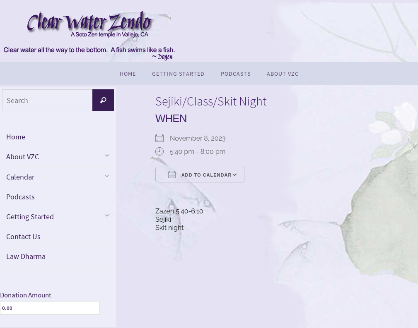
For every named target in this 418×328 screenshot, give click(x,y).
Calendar (20, 177)
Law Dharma (26, 257)
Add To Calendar (200, 174)
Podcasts (20, 197)
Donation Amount (25, 296)
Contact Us (23, 237)
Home (15, 136)
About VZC (22, 157)
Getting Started (30, 217)
